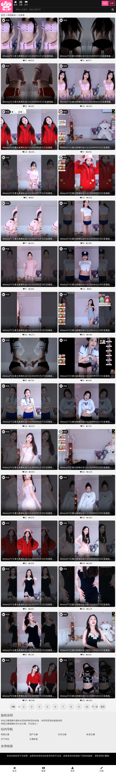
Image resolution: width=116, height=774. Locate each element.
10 (87, 707)
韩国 (7, 20)
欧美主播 (91, 734)
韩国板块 (11, 15)
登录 (105, 3)
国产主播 (33, 734)
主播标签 (33, 739)
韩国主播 (5, 734)
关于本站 (5, 739)
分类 (21, 3)
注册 (112, 3)
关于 (26, 3)
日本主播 (62, 734)
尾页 (103, 707)
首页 (15, 3)
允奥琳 (21, 15)
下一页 (95, 707)
